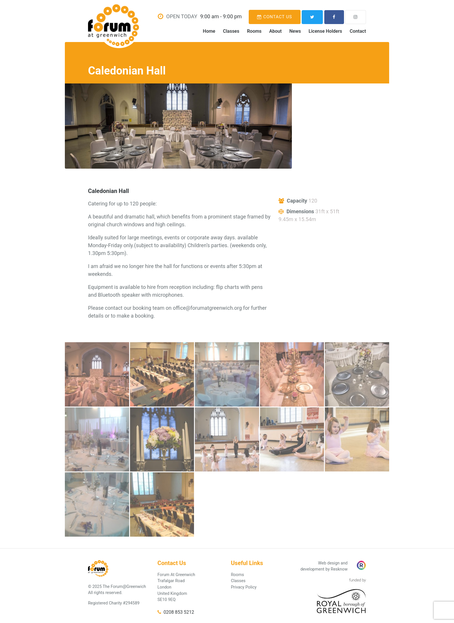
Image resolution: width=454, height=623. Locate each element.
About (275, 31)
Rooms (254, 31)
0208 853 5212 (176, 612)
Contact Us (274, 16)
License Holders (325, 31)
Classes (231, 31)
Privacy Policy (244, 587)
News (295, 31)
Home (209, 31)
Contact (358, 31)
